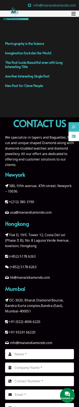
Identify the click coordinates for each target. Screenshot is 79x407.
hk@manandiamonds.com (30, 277)
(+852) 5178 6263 (22, 256)
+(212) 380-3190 (21, 201)
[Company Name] (39, 368)
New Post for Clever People (24, 85)
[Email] (39, 395)
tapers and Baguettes (49, 137)
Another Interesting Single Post (27, 76)
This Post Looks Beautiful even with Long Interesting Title (34, 64)
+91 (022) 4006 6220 (24, 321)
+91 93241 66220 (22, 332)
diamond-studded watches (26, 148)
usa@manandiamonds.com (31, 212)
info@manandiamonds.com (30, 342)
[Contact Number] (39, 381)
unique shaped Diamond (36, 143)
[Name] (39, 354)
